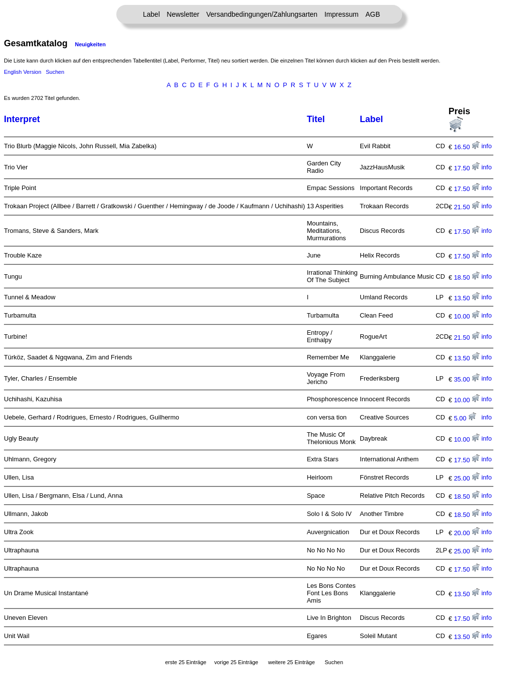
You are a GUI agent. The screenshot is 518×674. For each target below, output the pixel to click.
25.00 (467, 478)
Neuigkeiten (90, 44)
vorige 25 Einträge (236, 662)
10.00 (467, 316)
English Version (22, 72)
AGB (372, 14)
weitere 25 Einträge (291, 662)
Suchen (55, 72)
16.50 (467, 147)
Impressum (341, 14)
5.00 (465, 418)
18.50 (467, 277)
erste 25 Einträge (186, 662)
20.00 (467, 533)
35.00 (467, 379)
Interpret (22, 119)
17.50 (467, 168)
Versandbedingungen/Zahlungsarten (261, 14)
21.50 (467, 207)
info (487, 146)
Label (151, 14)
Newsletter (183, 14)
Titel (316, 119)
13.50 (467, 298)
